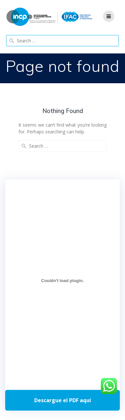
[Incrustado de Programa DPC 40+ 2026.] (62, 281)
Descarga (62, 400)
